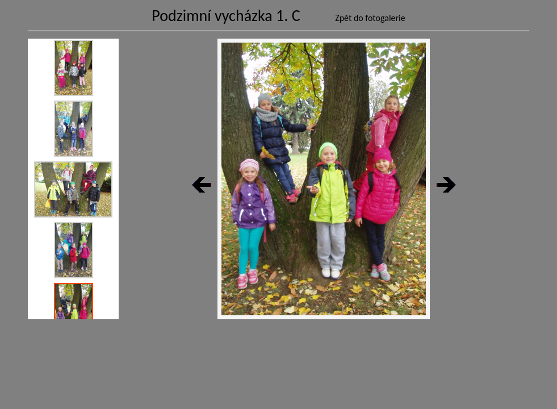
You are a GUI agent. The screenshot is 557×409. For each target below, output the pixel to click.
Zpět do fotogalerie (370, 17)
